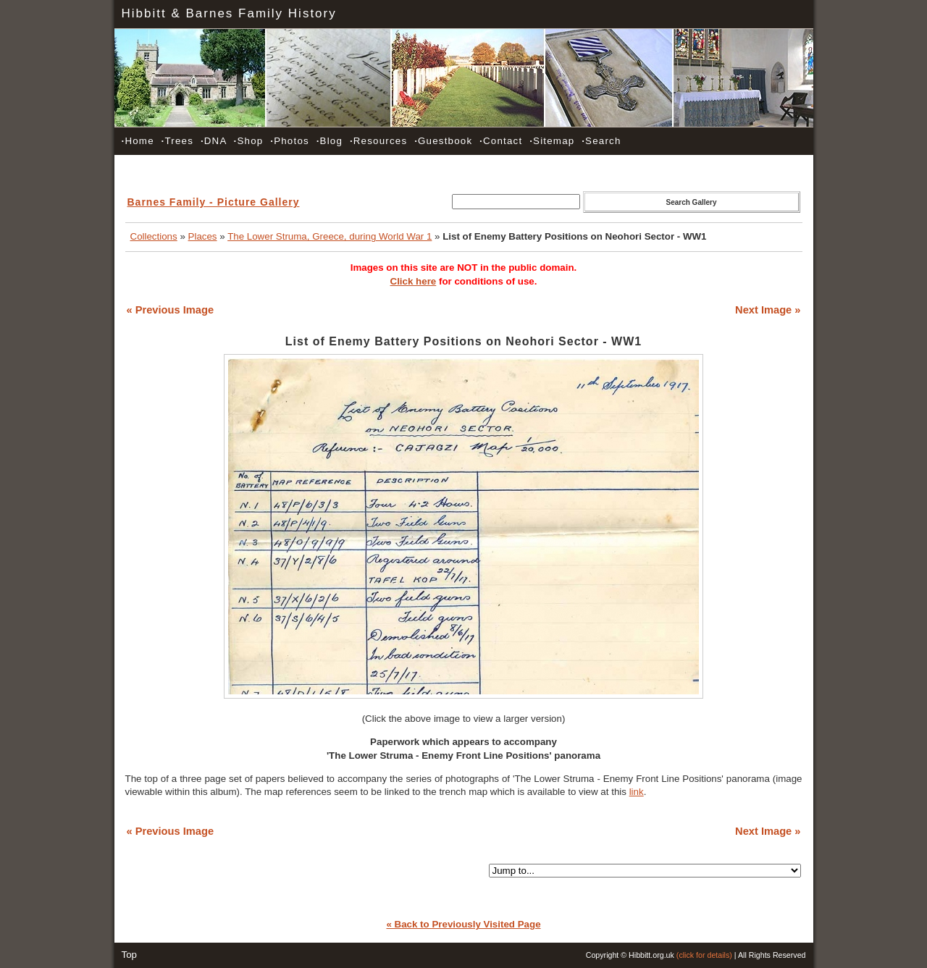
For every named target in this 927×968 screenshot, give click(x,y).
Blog (329, 140)
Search (601, 140)
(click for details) (704, 955)
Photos (289, 140)
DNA (214, 140)
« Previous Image (170, 310)
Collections (153, 236)
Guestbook (443, 140)
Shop (249, 140)
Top (130, 954)
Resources (378, 140)
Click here (413, 281)
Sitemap (551, 140)
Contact (500, 140)
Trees (177, 140)
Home (138, 140)
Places (202, 236)
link (636, 791)
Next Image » (767, 310)
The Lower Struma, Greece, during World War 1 (329, 236)
